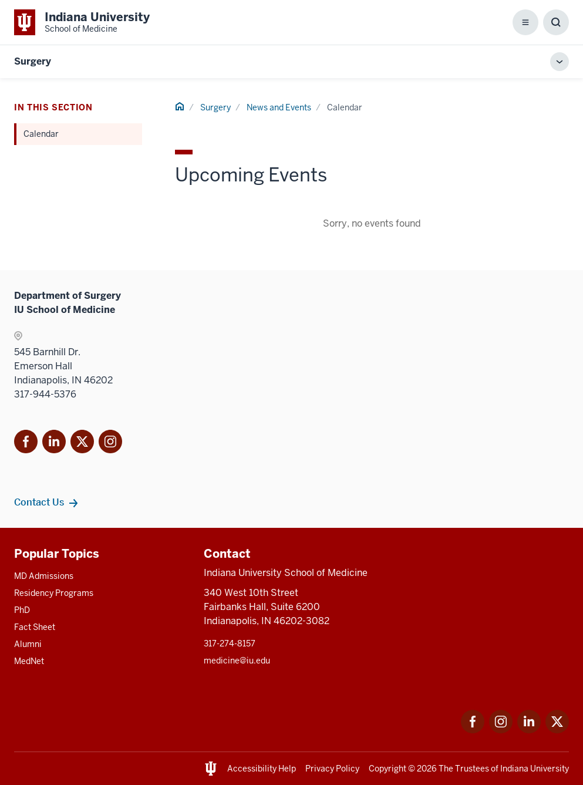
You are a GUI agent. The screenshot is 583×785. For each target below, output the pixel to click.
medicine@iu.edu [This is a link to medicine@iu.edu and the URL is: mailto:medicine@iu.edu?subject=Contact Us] (237, 660)
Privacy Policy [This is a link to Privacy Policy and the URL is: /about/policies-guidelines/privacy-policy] (332, 768)
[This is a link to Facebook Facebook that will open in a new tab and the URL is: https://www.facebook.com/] (472, 730)
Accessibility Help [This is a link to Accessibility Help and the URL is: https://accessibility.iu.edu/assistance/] (261, 768)
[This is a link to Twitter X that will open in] (82, 443)
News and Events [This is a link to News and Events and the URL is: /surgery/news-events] (279, 107)
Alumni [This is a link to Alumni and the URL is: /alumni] (28, 644)
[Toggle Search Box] (556, 22)
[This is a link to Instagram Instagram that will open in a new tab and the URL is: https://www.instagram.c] (501, 730)
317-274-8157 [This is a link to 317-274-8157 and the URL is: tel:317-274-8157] (229, 643)
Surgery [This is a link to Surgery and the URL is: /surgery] (215, 107)
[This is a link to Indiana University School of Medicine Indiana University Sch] (82, 22)
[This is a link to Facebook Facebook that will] (26, 443)
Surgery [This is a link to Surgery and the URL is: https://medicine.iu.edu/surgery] (32, 61)
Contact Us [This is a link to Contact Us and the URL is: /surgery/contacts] (39, 502)
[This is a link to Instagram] (110, 443)
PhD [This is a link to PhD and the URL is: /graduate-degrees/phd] (22, 610)
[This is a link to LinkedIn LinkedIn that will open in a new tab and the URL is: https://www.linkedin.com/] (529, 730)
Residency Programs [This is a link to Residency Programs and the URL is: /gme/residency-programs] (53, 593)
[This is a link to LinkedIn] (54, 443)
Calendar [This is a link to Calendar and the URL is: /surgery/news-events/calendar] (41, 134)
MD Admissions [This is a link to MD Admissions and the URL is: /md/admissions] (43, 576)
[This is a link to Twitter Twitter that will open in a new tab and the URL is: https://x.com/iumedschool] (557, 730)
